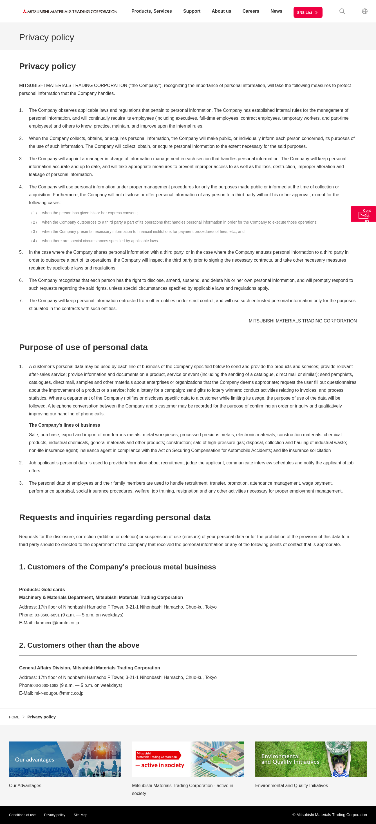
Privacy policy (60, 814)
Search (342, 11)
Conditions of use (24, 814)
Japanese (364, 11)
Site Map (88, 814)
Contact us (363, 224)
